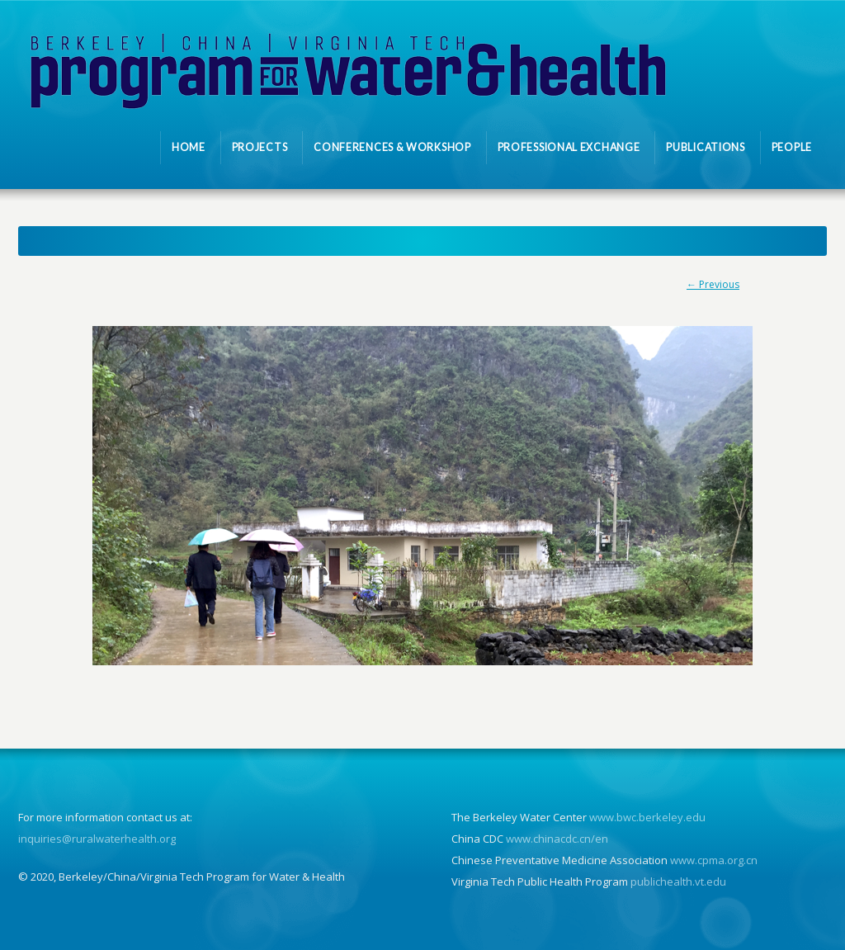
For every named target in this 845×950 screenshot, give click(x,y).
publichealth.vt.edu (678, 881)
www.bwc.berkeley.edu (647, 817)
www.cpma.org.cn (714, 860)
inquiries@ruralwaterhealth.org (97, 838)
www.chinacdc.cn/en (557, 838)
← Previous (713, 284)
